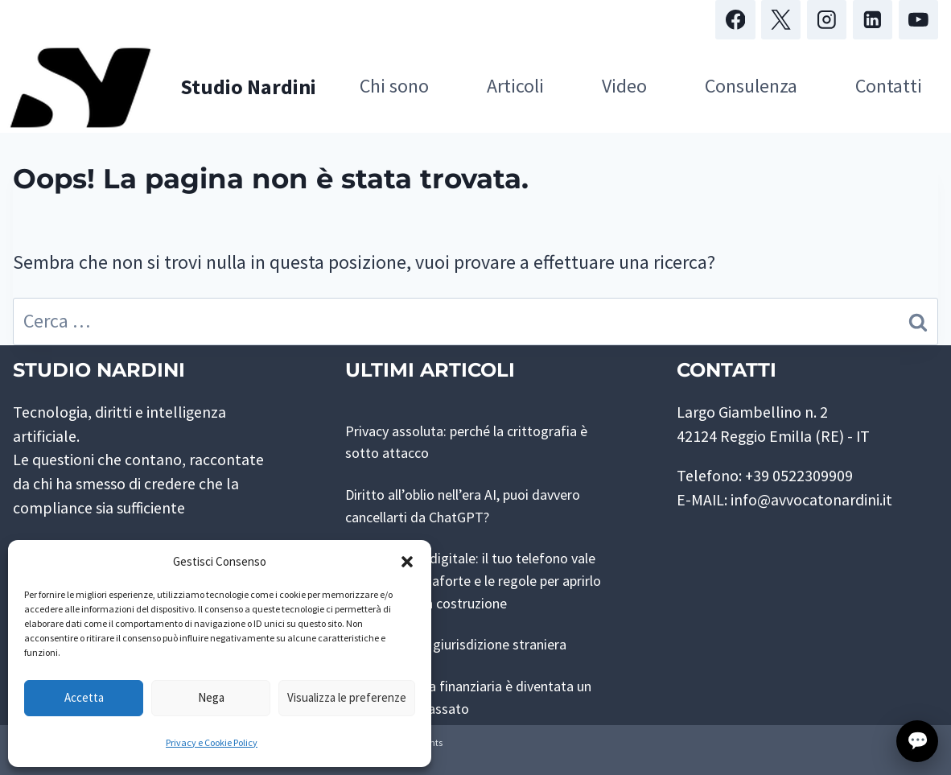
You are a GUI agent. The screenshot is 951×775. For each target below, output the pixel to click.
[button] (407, 562)
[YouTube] (918, 19)
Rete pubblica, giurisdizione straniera (470, 643)
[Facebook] (735, 19)
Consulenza (751, 85)
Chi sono (394, 85)
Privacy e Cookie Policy (211, 742)
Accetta (84, 697)
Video (624, 85)
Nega (211, 697)
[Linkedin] (872, 19)
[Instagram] (826, 19)
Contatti (888, 85)
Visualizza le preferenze (346, 697)
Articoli (515, 85)
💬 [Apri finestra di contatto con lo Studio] (917, 741)
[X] (781, 19)
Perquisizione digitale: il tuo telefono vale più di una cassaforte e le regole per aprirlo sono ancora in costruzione (473, 580)
